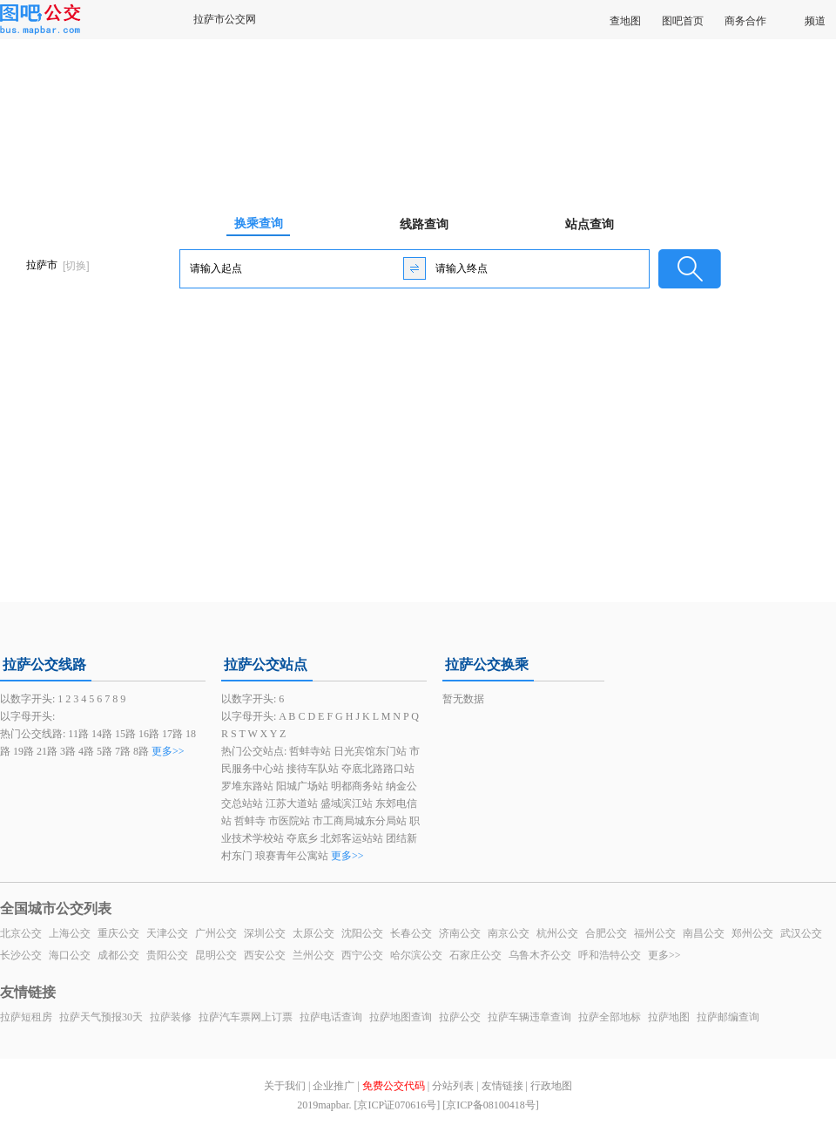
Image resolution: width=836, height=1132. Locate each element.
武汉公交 (801, 933)
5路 (104, 751)
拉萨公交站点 (265, 664)
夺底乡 (302, 838)
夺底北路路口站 (378, 769)
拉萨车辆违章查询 (529, 1017)
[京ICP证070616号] (397, 1105)
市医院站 (289, 821)
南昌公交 (704, 933)
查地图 (625, 21)
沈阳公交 (362, 933)
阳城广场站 (302, 786)
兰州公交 (313, 955)
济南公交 (460, 933)
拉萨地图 (669, 1017)
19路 (23, 751)
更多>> (168, 751)
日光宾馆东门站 (370, 751)
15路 (125, 734)
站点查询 (589, 224)
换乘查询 (258, 223)
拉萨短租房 (26, 1017)
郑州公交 (752, 933)
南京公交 (508, 933)
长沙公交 (21, 955)
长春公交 (411, 933)
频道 (815, 21)
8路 (141, 751)
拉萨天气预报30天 (101, 1017)
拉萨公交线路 (44, 664)
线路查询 (424, 224)
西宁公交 (362, 955)
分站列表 (453, 1086)
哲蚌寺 (250, 821)
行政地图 (551, 1086)
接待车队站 (313, 769)
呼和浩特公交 (609, 955)
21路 (47, 751)
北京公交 (21, 933)
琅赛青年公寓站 (291, 856)
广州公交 (216, 933)
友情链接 (502, 1086)
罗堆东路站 (247, 786)
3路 (68, 751)
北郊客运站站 (351, 838)
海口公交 (70, 955)
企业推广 (333, 1086)
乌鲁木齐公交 (540, 955)
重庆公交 (118, 933)
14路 (101, 734)
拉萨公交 (460, 1017)
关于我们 (285, 1086)
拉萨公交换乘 (487, 664)
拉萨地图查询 (400, 1017)
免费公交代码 (393, 1086)
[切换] (76, 266)
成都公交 (118, 955)
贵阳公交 (167, 955)
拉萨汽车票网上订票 (246, 1017)
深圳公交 (265, 933)
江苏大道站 (292, 803)
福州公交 (655, 933)
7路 (123, 751)
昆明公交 (216, 955)
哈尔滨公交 (416, 955)
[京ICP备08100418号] (490, 1105)
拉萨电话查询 (331, 1017)
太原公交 (313, 933)
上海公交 (70, 933)
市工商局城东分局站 (360, 821)
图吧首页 (683, 21)
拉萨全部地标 (609, 1017)
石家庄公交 (475, 955)
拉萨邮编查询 (728, 1017)
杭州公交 (557, 933)
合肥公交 (606, 933)
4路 (86, 751)
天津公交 (167, 933)
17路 (172, 734)
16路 (148, 734)
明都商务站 (357, 786)
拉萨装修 (171, 1017)
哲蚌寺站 (310, 751)
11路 (78, 734)
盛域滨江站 (346, 803)
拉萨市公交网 (224, 19)
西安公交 (265, 955)
